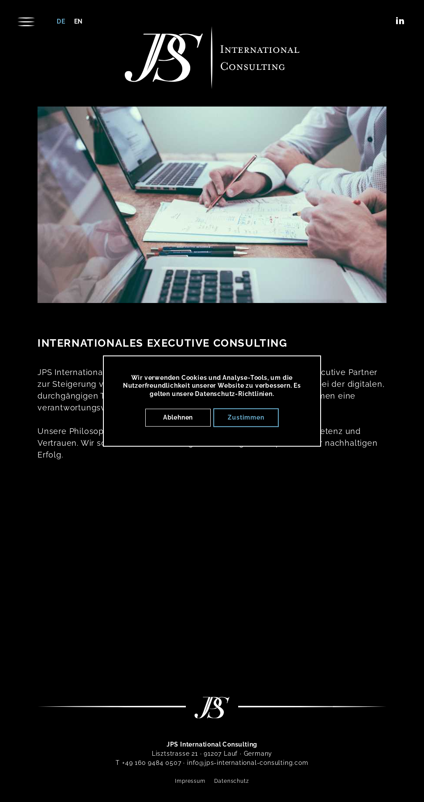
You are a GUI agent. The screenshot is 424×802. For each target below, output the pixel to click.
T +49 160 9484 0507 (148, 762)
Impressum (190, 781)
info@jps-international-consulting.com (247, 762)
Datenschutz (231, 781)
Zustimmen (246, 417)
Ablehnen (178, 417)
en (78, 21)
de (61, 21)
